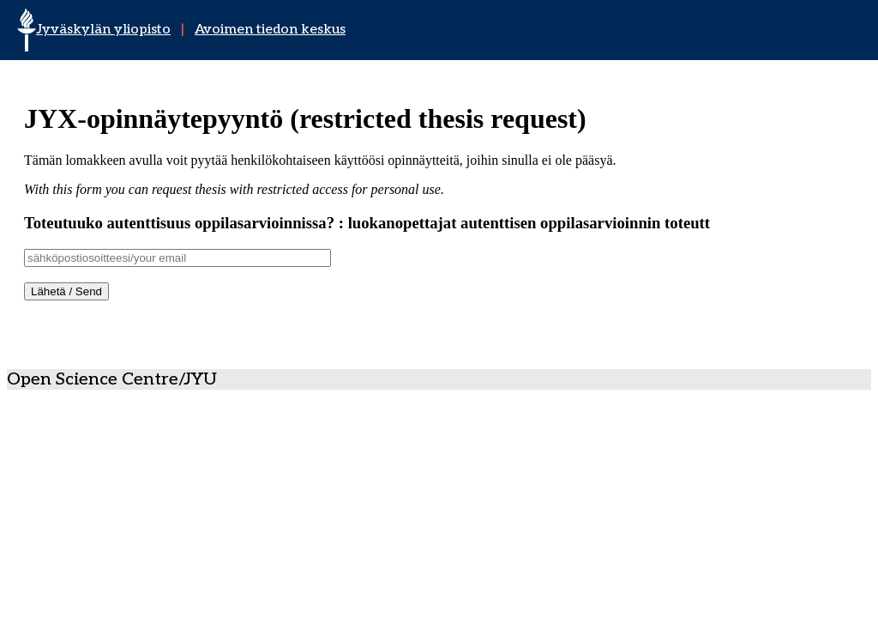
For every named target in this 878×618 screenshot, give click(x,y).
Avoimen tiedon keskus (270, 29)
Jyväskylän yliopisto (103, 29)
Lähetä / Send (66, 291)
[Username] (177, 258)
